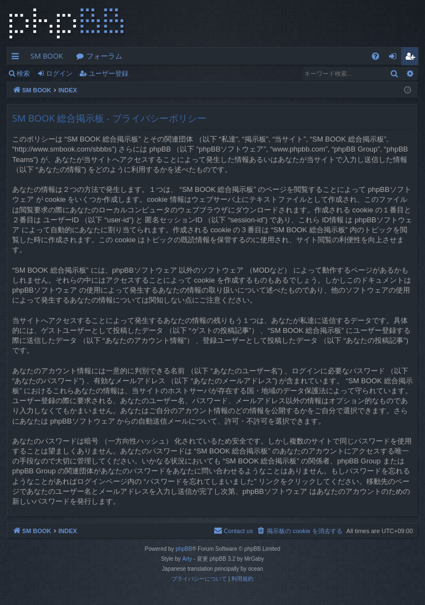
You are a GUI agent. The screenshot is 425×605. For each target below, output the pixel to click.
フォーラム (104, 56)
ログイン (59, 73)
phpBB (183, 549)
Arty (187, 559)
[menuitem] (375, 56)
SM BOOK (46, 56)
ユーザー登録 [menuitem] (412, 58)
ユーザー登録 (108, 73)
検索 (23, 73)
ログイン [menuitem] (395, 58)
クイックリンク (17, 58)
